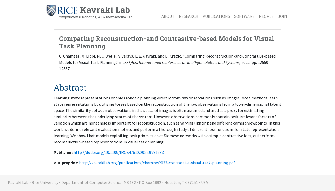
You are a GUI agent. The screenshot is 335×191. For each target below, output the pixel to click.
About (168, 16)
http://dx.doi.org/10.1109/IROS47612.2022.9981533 (119, 152)
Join (282, 16)
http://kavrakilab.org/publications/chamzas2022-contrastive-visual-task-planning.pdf (157, 162)
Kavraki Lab (89, 12)
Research (188, 16)
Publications (216, 16)
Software (244, 16)
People (266, 16)
